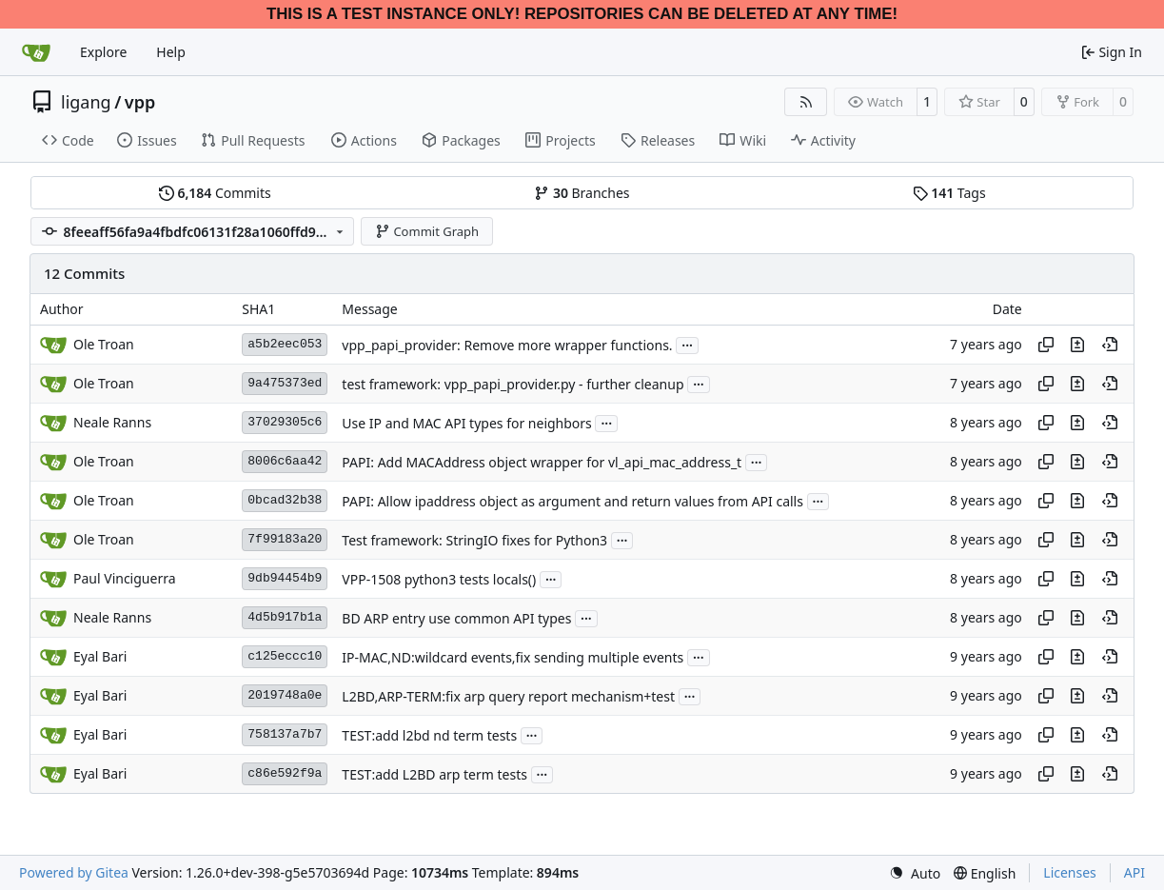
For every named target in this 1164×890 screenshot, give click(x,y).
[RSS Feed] (806, 102)
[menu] (914, 873)
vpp (140, 101)
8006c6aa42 (284, 461)
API (1134, 872)
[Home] (36, 52)
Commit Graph (427, 231)
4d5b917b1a (284, 617)
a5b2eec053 (284, 344)
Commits (215, 193)
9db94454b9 (284, 578)
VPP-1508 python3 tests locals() (439, 579)
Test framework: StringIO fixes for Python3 (474, 540)
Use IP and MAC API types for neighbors (467, 423)
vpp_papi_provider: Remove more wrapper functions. (507, 345)
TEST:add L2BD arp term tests (434, 774)
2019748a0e (284, 695)
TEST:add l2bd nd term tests (429, 735)
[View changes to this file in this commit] (1077, 344)
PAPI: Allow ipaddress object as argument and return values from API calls (572, 501)
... (687, 343)
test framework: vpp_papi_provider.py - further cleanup (512, 384)
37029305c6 (284, 422)
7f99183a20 (284, 539)
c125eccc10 (284, 656)
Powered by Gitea (73, 872)
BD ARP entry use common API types (456, 618)
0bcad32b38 (284, 500)
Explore (103, 52)
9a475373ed (284, 383)
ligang (86, 101)
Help (171, 52)
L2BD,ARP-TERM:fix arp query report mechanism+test (508, 696)
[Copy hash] (1046, 344)
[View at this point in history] (1109, 344)
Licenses (1069, 872)
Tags (949, 193)
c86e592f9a (284, 773)
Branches (581, 193)
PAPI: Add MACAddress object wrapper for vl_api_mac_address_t (541, 462)
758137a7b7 (284, 734)
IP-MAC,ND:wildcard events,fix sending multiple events (512, 657)
